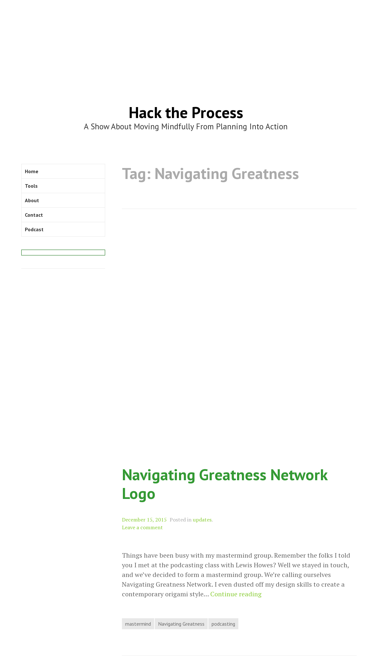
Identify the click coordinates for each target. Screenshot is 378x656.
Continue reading (236, 594)
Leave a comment (142, 527)
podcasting (223, 624)
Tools (31, 186)
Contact (34, 215)
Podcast (34, 229)
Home (31, 171)
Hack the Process (186, 112)
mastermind (138, 624)
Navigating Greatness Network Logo (224, 483)
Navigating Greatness (181, 624)
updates (202, 519)
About (32, 200)
